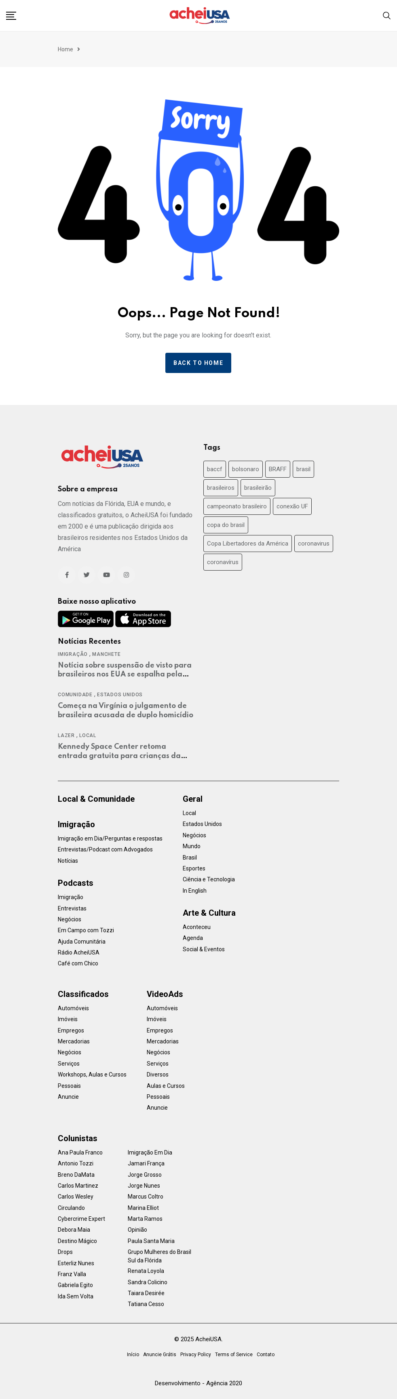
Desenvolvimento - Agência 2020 (198, 1383)
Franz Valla (72, 1274)
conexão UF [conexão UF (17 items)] (292, 506)
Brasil (190, 857)
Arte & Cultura (209, 913)
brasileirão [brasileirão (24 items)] (258, 487)
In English (195, 890)
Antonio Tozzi (75, 1163)
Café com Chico (78, 963)
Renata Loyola (146, 1271)
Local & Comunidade (96, 799)
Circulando (71, 1208)
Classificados (83, 994)
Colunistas (77, 1138)
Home (65, 49)
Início (133, 1354)
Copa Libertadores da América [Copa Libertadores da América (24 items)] (247, 543)
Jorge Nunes (144, 1185)
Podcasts (75, 883)
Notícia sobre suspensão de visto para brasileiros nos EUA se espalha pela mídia (125, 674)
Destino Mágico (77, 1241)
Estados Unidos (120, 694)
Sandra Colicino (147, 1282)
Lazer (66, 735)
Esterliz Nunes (76, 1263)
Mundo (192, 846)
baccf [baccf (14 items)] (214, 469)
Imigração (73, 654)
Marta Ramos (145, 1219)
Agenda (193, 938)
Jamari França (146, 1163)
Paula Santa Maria (151, 1241)
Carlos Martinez (78, 1185)
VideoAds (165, 994)
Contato (266, 1354)
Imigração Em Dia (150, 1152)
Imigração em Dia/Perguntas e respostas (110, 838)
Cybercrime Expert (81, 1219)
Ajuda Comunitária (82, 941)
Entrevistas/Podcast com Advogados (105, 849)
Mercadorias (74, 1041)
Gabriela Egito (75, 1285)
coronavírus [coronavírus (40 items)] (223, 562)
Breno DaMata (76, 1174)
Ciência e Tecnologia (209, 879)
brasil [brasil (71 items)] (303, 469)
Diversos (158, 1074)
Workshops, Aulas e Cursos (92, 1074)
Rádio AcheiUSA (78, 952)
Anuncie (68, 1096)
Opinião (137, 1229)
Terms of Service (234, 1354)
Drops (65, 1252)
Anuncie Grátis (159, 1354)
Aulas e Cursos (166, 1086)
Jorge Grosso (145, 1174)
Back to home (198, 363)
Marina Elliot (143, 1208)
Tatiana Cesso (146, 1304)
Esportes (194, 868)
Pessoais (69, 1086)
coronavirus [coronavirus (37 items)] (313, 543)
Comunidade (75, 694)
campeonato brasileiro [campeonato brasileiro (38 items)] (237, 506)
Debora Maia (74, 1229)
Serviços (69, 1063)
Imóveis (68, 1019)
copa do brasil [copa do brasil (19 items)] (226, 525)
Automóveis (73, 1008)
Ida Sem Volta (75, 1296)
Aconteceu (197, 927)
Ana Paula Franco (80, 1152)
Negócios (69, 919)
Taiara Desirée (146, 1293)
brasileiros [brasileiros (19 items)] (220, 487)
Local (87, 735)
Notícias (68, 861)
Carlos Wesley (75, 1196)
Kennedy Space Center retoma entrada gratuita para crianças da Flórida (119, 756)
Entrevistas (72, 908)
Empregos (71, 1030)
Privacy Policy (195, 1354)
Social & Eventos (204, 949)
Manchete (106, 654)
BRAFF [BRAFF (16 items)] (278, 469)
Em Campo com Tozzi (86, 930)
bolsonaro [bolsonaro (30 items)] (245, 469)
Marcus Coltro (145, 1196)
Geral (193, 799)
